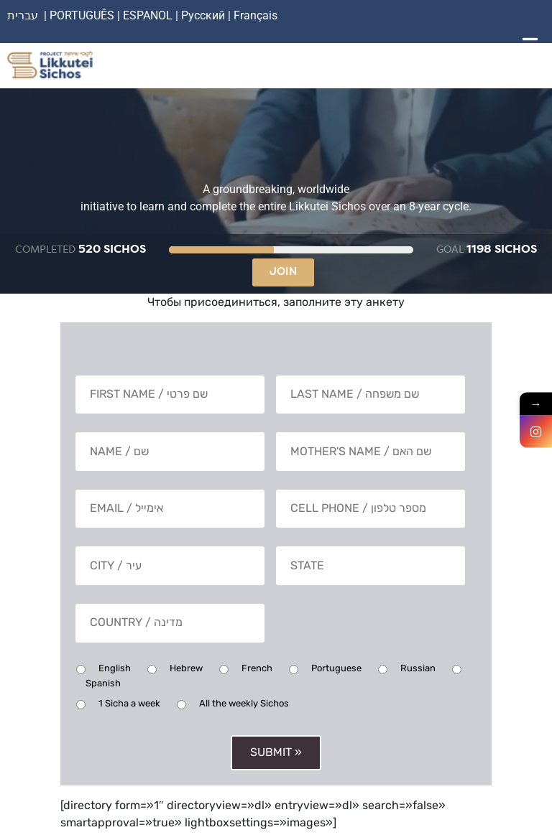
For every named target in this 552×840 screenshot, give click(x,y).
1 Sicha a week (129, 701)
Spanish (103, 681)
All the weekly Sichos (244, 701)
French (257, 666)
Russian (418, 666)
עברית (22, 15)
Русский (204, 15)
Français (255, 15)
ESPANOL (147, 15)
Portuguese (336, 666)
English (114, 666)
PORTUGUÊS (82, 15)
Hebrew (186, 666)
